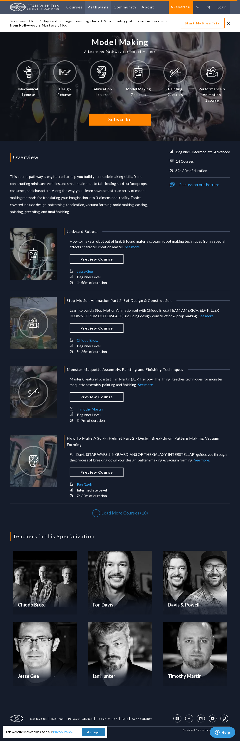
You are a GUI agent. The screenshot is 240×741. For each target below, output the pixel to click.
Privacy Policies (80, 718)
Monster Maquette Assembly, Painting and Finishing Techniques (125, 369)
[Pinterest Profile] (224, 718)
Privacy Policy (62, 732)
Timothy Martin (90, 409)
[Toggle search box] (198, 7)
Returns (57, 718)
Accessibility (142, 718)
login (222, 7)
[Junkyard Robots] (33, 254)
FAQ (125, 718)
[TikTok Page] (177, 718)
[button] (28, 80)
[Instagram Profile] (201, 718)
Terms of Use (107, 718)
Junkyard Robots (82, 231)
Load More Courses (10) (120, 513)
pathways (98, 7)
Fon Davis (85, 484)
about (148, 7)
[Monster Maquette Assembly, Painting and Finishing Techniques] (33, 392)
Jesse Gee (85, 271)
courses (74, 7)
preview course (96, 259)
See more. (132, 247)
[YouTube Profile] (213, 718)
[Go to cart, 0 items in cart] (208, 7)
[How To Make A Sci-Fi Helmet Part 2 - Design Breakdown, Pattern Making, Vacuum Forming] (33, 461)
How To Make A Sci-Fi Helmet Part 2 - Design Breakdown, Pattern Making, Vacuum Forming (143, 441)
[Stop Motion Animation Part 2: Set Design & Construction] (33, 323)
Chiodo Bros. (87, 340)
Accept (93, 732)
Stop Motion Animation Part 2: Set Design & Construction (119, 300)
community (125, 7)
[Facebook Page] (189, 718)
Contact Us (38, 718)
